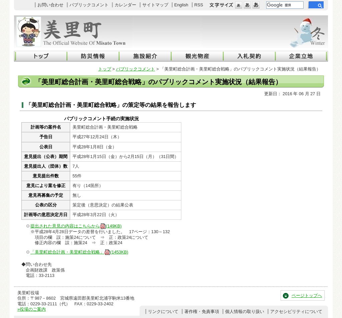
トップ (104, 68)
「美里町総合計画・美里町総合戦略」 (79, 252)
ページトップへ (307, 295)
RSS (198, 4)
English (181, 4)
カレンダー (125, 4)
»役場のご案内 (31, 309)
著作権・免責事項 (201, 311)
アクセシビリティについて (296, 311)
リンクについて (163, 311)
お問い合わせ (50, 4)
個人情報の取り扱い (244, 311)
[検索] (284, 5)
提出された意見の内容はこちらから (76, 225)
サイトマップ (155, 4)
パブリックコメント (89, 4)
